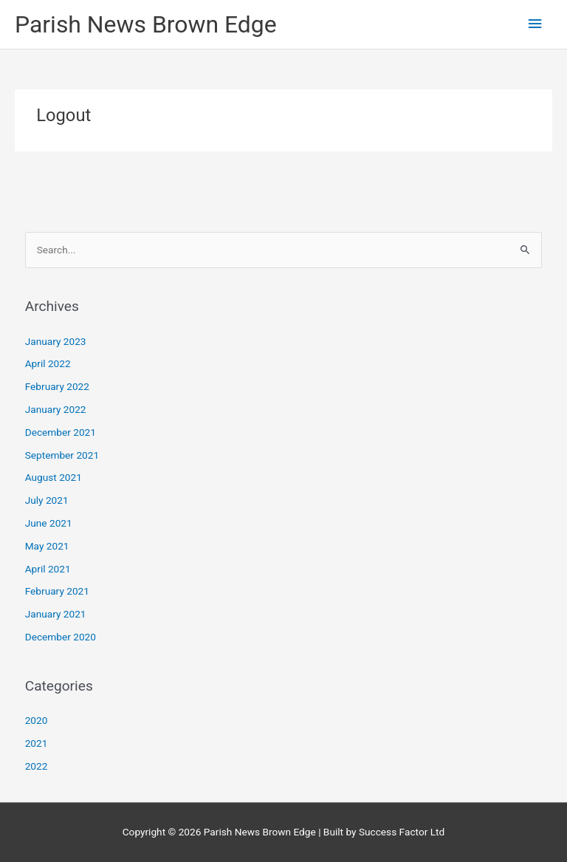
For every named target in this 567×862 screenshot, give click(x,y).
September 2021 (62, 455)
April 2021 (48, 569)
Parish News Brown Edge (146, 24)
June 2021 (48, 523)
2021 (36, 743)
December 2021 (60, 432)
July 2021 (47, 500)
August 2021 (53, 477)
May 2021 (47, 546)
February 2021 (57, 591)
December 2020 (60, 637)
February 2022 (57, 386)
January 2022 (55, 409)
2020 (36, 720)
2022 (36, 766)
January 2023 (55, 341)
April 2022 (48, 363)
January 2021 (55, 614)
